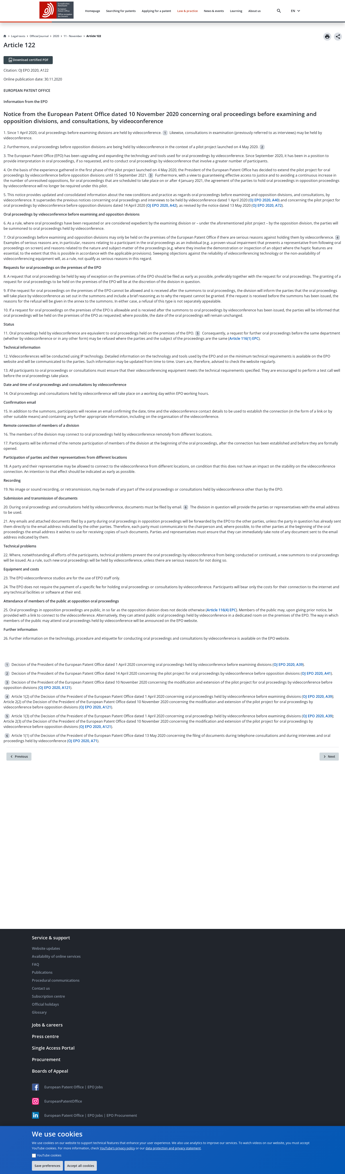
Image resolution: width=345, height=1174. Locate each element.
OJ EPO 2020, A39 (288, 664)
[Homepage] (5, 36)
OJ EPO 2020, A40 (264, 200)
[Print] (327, 37)
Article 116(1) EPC (244, 338)
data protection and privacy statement (173, 1148)
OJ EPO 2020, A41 (316, 673)
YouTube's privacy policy (117, 1148)
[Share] (338, 37)
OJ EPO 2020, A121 (54, 687)
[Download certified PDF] (28, 60)
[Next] (329, 757)
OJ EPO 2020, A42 (161, 205)
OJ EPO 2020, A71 (82, 740)
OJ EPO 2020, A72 (267, 205)
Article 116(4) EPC (221, 610)
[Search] (280, 10)
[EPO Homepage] (56, 11)
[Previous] (18, 757)
